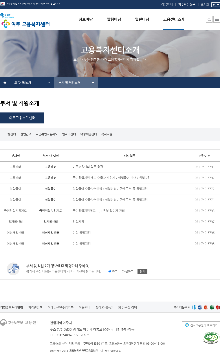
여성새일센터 (88, 134)
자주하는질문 (186, 4)
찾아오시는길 (104, 307)
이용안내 (167, 4)
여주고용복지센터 (22, 118)
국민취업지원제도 (47, 134)
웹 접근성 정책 (127, 307)
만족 (114, 271)
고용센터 (10, 134)
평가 (142, 271)
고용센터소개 (22, 82)
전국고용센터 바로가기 (204, 325)
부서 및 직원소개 (69, 82)
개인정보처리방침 (11, 307)
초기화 (205, 3)
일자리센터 (69, 134)
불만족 (129, 271)
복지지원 (106, 134)
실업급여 (25, 134)
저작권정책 (35, 307)
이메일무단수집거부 (60, 307)
